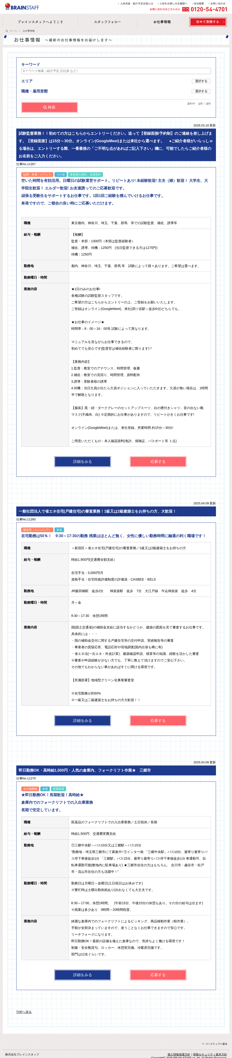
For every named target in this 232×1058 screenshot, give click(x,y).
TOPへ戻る (24, 1012)
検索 (49, 107)
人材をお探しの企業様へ (174, 3)
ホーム (13, 30)
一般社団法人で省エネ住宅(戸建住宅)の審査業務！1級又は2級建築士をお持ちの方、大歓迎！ (97, 511)
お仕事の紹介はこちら (208, 22)
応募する (158, 462)
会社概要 (200, 3)
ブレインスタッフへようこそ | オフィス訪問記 (40, 22)
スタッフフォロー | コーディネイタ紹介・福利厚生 (107, 22)
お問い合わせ (219, 3)
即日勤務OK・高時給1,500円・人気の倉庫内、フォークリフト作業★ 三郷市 (85, 770)
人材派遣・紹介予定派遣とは (137, 3)
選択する (201, 81)
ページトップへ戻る (214, 1051)
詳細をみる (82, 462)
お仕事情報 (161, 22)
